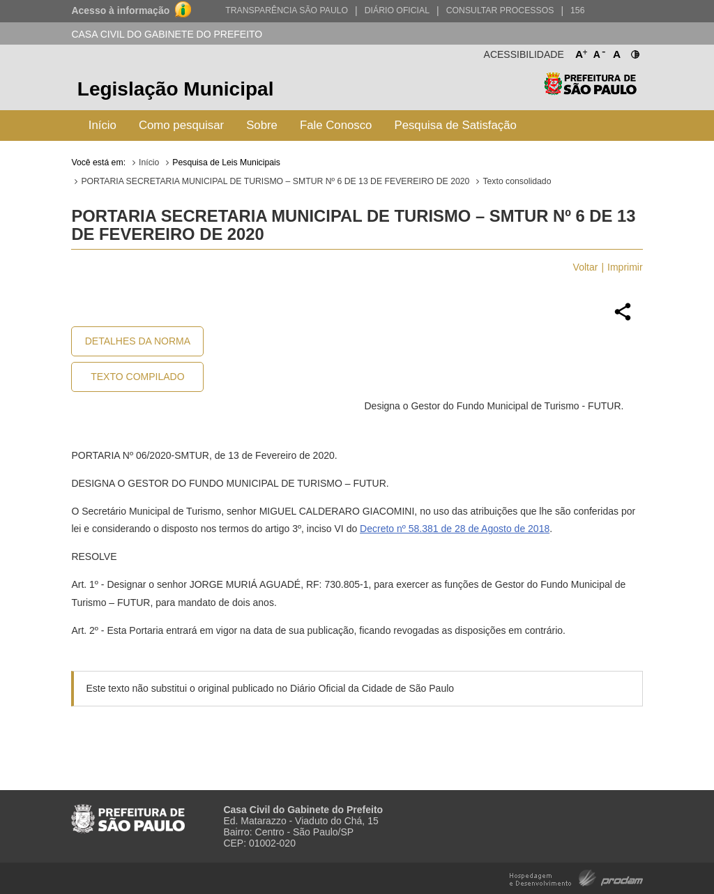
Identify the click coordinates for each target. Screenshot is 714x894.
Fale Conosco (336, 125)
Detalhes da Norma (137, 341)
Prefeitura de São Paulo (590, 91)
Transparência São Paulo (286, 10)
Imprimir (625, 267)
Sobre (262, 125)
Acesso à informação (120, 10)
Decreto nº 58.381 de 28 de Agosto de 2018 (454, 528)
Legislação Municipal (175, 89)
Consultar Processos (500, 10)
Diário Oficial (397, 10)
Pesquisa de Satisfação (455, 125)
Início (102, 125)
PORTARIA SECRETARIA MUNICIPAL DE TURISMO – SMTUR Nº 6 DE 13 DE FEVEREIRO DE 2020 (275, 181)
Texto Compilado (137, 376)
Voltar (585, 267)
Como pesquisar (181, 125)
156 (577, 10)
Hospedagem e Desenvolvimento (576, 877)
